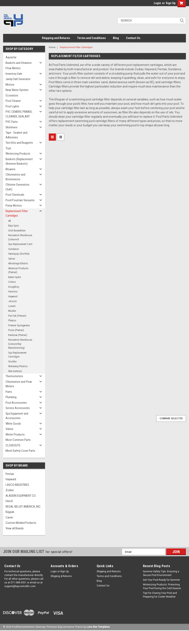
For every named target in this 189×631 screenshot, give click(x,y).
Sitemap (40, 626)
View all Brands (15, 528)
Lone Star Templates (98, 626)
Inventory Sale (14, 74)
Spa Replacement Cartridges (17, 354)
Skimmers (11, 127)
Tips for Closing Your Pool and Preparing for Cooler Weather (160, 595)
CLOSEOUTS (13, 445)
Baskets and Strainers (19, 63)
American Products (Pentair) (18, 270)
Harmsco (13, 291)
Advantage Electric (18, 263)
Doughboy (13, 286)
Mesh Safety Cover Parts (20, 451)
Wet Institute (15, 371)
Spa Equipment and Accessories (17, 416)
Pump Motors (14, 205)
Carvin (9, 517)
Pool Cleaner (13, 101)
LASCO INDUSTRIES (17, 485)
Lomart (12, 306)
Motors (10, 84)
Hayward (12, 296)
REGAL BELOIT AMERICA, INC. (23, 506)
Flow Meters (13, 68)
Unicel (9, 501)
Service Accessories (18, 408)
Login (157, 3)
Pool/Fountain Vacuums (20, 200)
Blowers (10, 169)
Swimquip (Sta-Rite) (18, 253)
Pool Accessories (16, 403)
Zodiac (10, 490)
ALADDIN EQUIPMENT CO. (21, 496)
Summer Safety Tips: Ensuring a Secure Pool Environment (161, 573)
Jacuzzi (12, 301)
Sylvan (11, 258)
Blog (116, 38)
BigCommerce (66, 626)
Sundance (13, 249)
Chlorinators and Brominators (15, 177)
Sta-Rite (12, 361)
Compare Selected (171, 418)
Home (52, 47)
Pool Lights (12, 106)
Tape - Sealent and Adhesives (16, 135)
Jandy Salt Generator (18, 79)
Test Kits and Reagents (19, 143)
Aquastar (11, 57)
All (9, 220)
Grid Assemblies (17, 230)
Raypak (10, 512)
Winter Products (15, 434)
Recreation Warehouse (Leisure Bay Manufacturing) (20, 343)
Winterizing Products (18, 153)
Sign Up (170, 3)
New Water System (17, 90)
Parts (9, 392)
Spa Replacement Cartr (20, 244)
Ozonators (12, 95)
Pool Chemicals (15, 195)
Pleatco (12, 320)
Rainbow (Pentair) (17, 335)
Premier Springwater (19, 325)
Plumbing (11, 397)
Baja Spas (13, 225)
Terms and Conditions (91, 38)
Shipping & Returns (61, 576)
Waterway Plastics (18, 366)
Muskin (12, 310)
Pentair (10, 474)
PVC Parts (12, 122)
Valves (9, 429)
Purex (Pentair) (16, 330)
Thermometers (14, 376)
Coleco (12, 281)
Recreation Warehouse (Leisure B (20, 237)
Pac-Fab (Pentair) (17, 315)
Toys (8, 148)
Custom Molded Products (21, 523)
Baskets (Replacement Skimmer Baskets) (19, 161)
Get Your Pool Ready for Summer (161, 579)
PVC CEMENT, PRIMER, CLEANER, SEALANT (19, 114)
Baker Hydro (14, 277)
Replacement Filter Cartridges (17, 213)
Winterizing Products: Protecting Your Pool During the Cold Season (162, 586)
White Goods (13, 423)
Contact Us (133, 38)
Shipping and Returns (56, 38)
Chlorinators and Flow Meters (19, 384)
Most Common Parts (18, 440)
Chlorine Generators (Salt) (17, 187)
